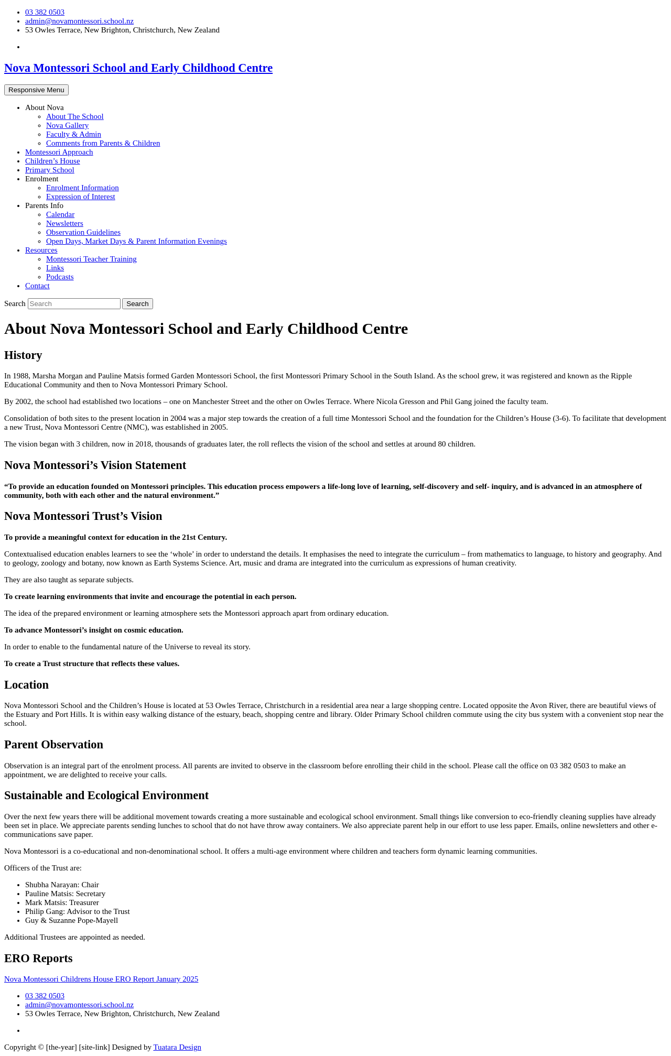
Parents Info (44, 205)
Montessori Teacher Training (91, 259)
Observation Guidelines (83, 232)
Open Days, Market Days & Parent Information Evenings (136, 241)
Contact (37, 285)
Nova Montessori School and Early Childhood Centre (138, 67)
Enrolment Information (82, 187)
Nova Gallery (67, 125)
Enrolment (41, 179)
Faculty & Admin (73, 134)
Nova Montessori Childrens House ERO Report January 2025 (101, 979)
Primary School (49, 170)
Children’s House (52, 161)
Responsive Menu (36, 90)
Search (16, 303)
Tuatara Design (177, 1047)
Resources (41, 250)
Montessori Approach (59, 152)
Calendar (60, 214)
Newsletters (64, 223)
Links (55, 268)
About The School (75, 116)
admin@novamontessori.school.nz (79, 21)
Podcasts (60, 277)
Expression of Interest (80, 196)
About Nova (44, 107)
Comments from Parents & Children (103, 143)
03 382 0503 (44, 12)
